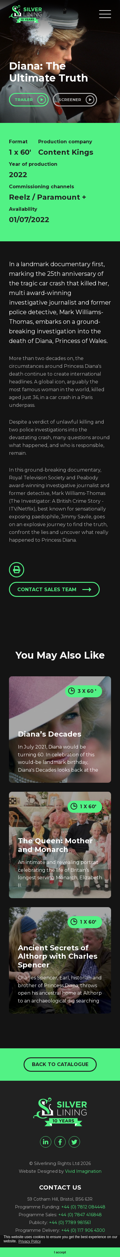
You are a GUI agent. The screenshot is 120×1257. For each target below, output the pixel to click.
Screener (70, 99)
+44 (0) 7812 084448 (83, 1207)
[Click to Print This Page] (16, 569)
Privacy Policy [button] (30, 1241)
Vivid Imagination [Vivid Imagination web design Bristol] (83, 1171)
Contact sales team (46, 589)
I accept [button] (60, 1252)
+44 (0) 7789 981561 (70, 1222)
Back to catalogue (60, 1064)
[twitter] (74, 1142)
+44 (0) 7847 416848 (80, 1214)
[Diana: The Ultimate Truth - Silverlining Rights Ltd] (25, 14)
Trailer (24, 99)
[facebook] (60, 1142)
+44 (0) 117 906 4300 (83, 1230)
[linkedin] (45, 1142)
